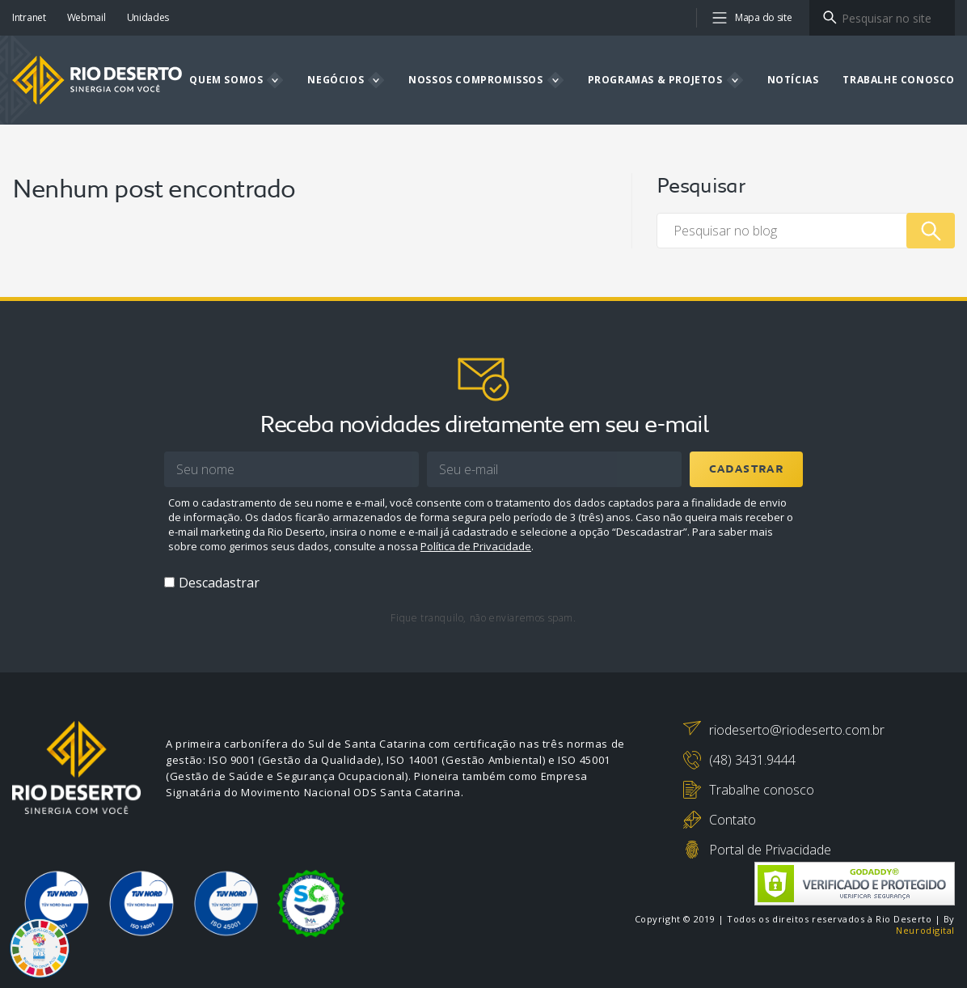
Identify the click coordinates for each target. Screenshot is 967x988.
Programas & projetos (655, 80)
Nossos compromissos (475, 80)
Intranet (29, 17)
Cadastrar (746, 469)
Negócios (335, 80)
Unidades (148, 17)
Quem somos (226, 80)
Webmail (86, 17)
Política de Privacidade (475, 546)
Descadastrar (219, 583)
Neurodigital (925, 930)
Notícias (793, 80)
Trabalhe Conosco (898, 80)
